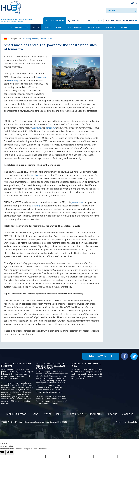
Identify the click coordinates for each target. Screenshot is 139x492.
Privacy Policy (121, 422)
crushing (42, 77)
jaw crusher (77, 202)
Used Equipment (74, 27)
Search (111, 10)
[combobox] (124, 10)
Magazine (111, 27)
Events (47, 27)
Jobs (58, 27)
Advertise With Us (100, 356)
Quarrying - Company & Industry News (37, 38)
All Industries (53, 20)
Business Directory (18, 27)
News (36, 27)
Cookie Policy (133, 422)
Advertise (126, 27)
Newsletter (94, 27)
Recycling (93, 20)
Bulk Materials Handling (120, 20)
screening (13, 80)
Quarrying (74, 20)
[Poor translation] (9, 452)
